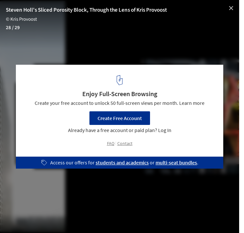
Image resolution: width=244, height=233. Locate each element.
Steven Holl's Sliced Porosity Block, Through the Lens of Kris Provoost (86, 10)
